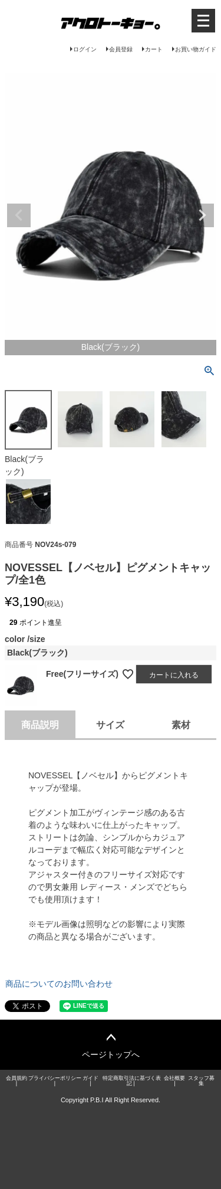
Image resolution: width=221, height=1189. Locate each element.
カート (154, 49)
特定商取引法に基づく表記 (132, 1080)
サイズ (110, 725)
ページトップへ (111, 1054)
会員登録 (121, 49)
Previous (19, 215)
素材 (180, 725)
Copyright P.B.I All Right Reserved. (110, 1099)
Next (202, 215)
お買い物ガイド (195, 49)
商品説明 (40, 725)
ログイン (85, 49)
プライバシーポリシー (54, 1078)
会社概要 (174, 1078)
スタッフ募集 (201, 1080)
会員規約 (16, 1078)
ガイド (90, 1078)
